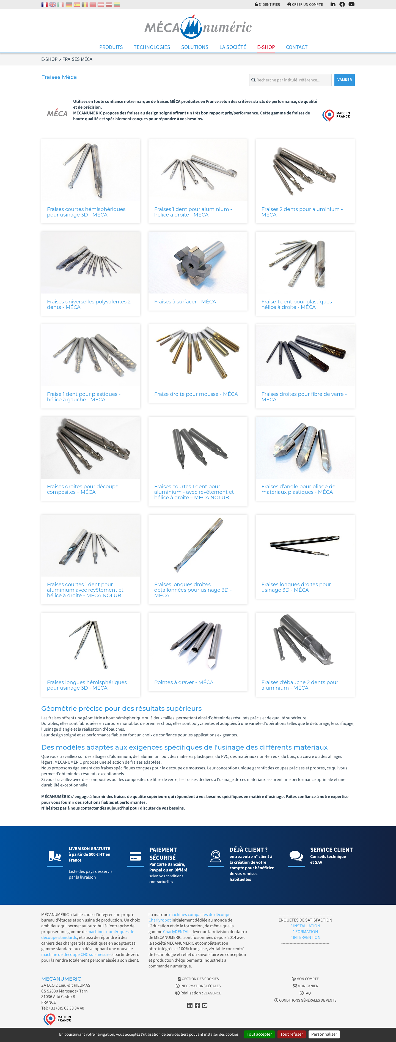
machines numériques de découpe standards (87, 934)
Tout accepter (259, 1034)
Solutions (194, 47)
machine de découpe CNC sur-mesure (76, 954)
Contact (297, 47)
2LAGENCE (212, 993)
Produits (111, 47)
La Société (232, 47)
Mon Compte (305, 979)
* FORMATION (305, 932)
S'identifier (266, 4)
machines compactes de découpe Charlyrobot (189, 917)
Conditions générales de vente (305, 1000)
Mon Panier (305, 986)
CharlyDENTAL (176, 932)
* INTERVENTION (305, 937)
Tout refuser (291, 1034)
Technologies (152, 47)
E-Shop (266, 47)
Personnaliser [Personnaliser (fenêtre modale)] (324, 1034)
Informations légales (198, 986)
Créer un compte (305, 4)
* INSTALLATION (305, 926)
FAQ (305, 993)
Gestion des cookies (198, 979)
